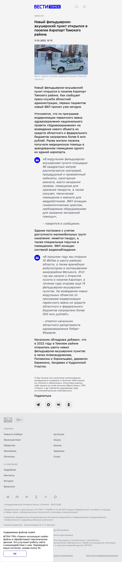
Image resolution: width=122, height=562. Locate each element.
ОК (15, 553)
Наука (57, 439)
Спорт (57, 456)
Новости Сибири (13, 434)
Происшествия (12, 439)
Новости (39, 16)
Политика (9, 456)
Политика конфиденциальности (102, 555)
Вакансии (9, 486)
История (8, 480)
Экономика (10, 450)
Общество (9, 445)
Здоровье (59, 450)
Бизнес (58, 445)
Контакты (9, 475)
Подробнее (10, 469)
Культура (59, 434)
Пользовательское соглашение (57, 555)
